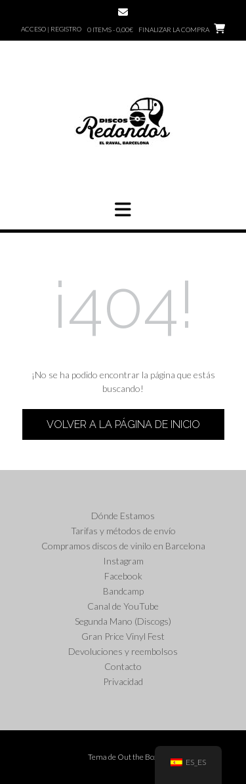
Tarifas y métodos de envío (123, 530)
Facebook (123, 575)
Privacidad (123, 681)
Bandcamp (123, 591)
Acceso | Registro (51, 29)
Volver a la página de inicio (123, 424)
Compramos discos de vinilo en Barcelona (123, 545)
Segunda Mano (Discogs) (123, 621)
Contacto (123, 666)
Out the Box (137, 757)
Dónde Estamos (123, 515)
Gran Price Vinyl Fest (123, 636)
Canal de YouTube (123, 606)
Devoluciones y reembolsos (123, 651)
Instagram (123, 560)
